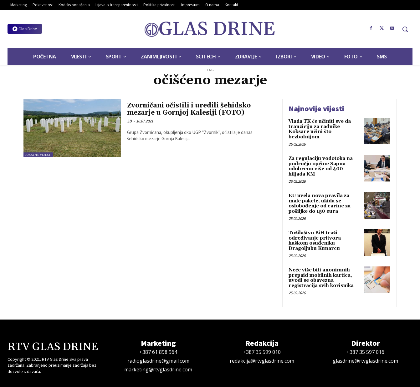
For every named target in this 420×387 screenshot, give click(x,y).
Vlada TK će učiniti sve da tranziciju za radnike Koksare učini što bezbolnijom (320, 129)
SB (129, 121)
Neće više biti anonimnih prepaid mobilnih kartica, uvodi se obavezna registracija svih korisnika (321, 278)
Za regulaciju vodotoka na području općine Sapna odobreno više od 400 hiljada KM (321, 166)
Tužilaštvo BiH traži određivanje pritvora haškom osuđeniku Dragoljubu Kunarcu (315, 240)
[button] (404, 29)
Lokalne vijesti (38, 155)
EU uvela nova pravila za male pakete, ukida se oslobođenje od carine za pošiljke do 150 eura (320, 203)
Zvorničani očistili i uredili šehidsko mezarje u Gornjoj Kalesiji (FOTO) (189, 109)
